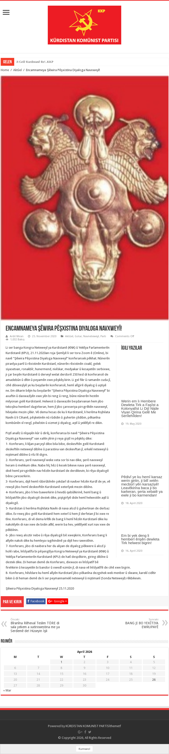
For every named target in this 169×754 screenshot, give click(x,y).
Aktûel (17, 70)
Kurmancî (84, 748)
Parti (103, 336)
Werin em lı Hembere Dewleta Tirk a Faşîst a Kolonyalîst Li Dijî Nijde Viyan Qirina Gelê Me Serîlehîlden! (140, 408)
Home (5, 70)
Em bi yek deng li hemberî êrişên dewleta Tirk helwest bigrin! (140, 539)
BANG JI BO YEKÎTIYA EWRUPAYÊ (133, 623)
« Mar (7, 690)
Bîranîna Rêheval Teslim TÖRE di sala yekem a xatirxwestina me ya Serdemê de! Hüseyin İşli (36, 625)
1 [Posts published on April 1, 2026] (61, 662)
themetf (115, 726)
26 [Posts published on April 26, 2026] (154, 679)
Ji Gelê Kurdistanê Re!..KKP (34, 62)
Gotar (78, 336)
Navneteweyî (91, 336)
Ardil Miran (17, 336)
